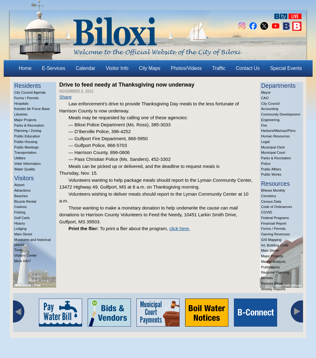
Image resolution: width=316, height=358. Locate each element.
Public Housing (25, 142)
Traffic (218, 68)
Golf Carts (22, 218)
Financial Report (273, 223)
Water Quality (24, 169)
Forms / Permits (26, 98)
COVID (266, 212)
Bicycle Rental (25, 201)
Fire (264, 125)
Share (65, 97)
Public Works (271, 174)
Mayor (266, 92)
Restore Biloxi (271, 283)
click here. (179, 228)
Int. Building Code (275, 245)
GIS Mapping (271, 240)
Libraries (20, 114)
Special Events (286, 68)
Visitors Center (25, 255)
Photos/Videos (186, 68)
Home (25, 68)
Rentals (267, 278)
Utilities (19, 158)
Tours (18, 250)
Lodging (20, 228)
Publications (270, 267)
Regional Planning (275, 272)
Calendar (85, 68)
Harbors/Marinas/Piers (278, 130)
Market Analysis (273, 261)
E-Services (53, 68)
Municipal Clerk (273, 147)
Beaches (21, 196)
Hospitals (21, 103)
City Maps (149, 68)
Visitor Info (117, 68)
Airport (19, 185)
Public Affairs (271, 169)
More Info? (22, 261)
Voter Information (27, 163)
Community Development (280, 114)
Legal (265, 142)
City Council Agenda (29, 92)
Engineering (270, 120)
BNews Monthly (273, 190)
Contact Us (248, 68)
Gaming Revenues (275, 234)
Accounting (269, 109)
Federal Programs (275, 218)
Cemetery (268, 196)
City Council (270, 103)
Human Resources (275, 136)
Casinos (20, 207)
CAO (264, 98)
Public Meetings (26, 147)
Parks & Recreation (29, 125)
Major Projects (25, 120)
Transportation (25, 152)
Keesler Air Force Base (32, 109)
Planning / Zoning (27, 130)
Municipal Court (273, 152)
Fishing (19, 212)
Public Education (27, 136)
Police (266, 163)
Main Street (23, 234)
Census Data (271, 201)
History (19, 223)
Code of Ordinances (276, 207)
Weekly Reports (273, 289)
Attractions (22, 190)
